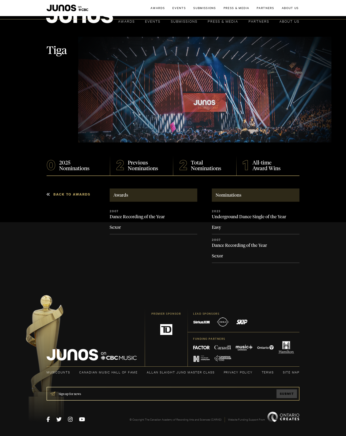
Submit (287, 394)
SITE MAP (291, 372)
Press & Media (223, 21)
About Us (289, 21)
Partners (258, 21)
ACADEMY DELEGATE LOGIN (278, 10)
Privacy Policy (238, 372)
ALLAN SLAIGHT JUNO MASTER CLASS (180, 372)
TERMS (268, 372)
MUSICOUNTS (58, 372)
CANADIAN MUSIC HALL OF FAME (108, 372)
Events (152, 21)
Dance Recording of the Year (137, 217)
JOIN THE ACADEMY (238, 10)
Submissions (184, 21)
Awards (126, 21)
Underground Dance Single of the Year (249, 217)
